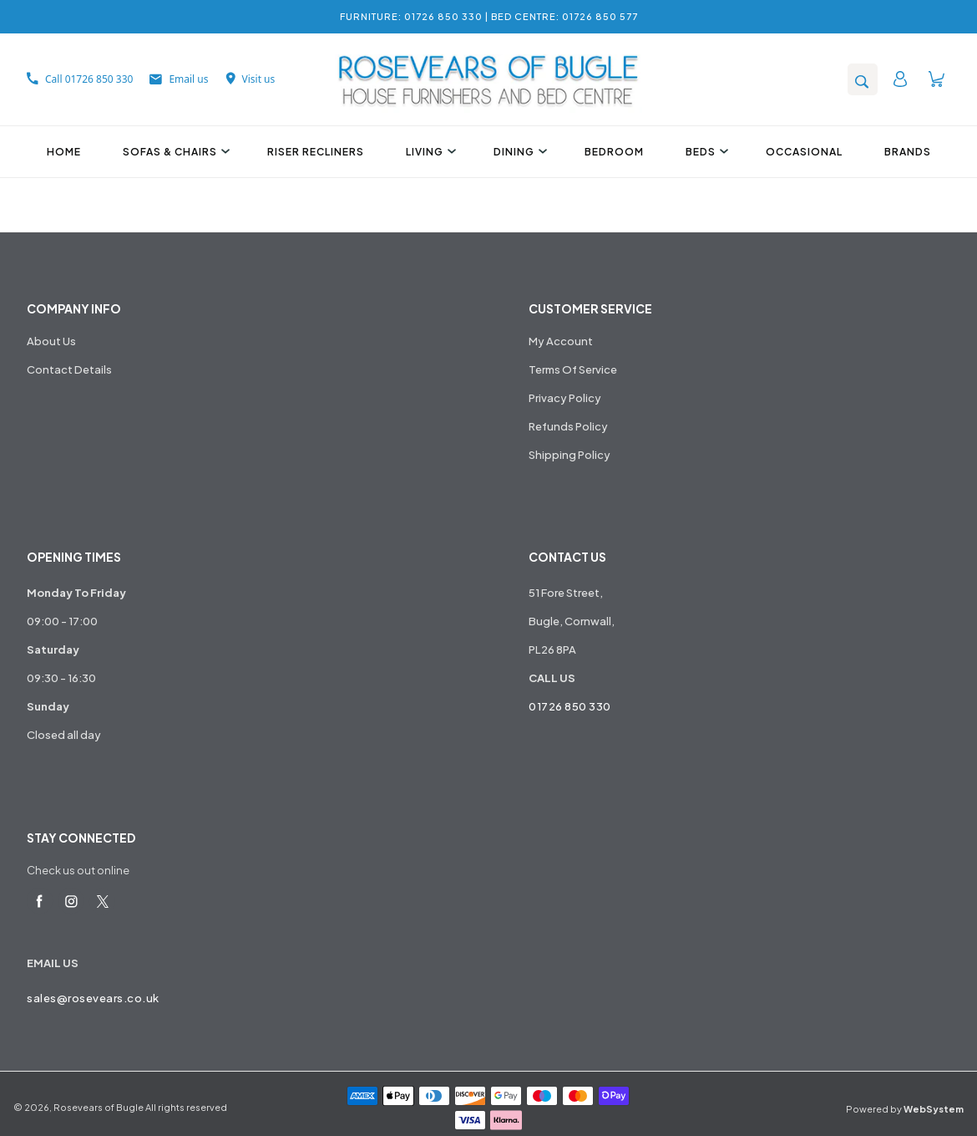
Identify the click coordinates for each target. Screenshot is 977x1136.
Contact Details (69, 369)
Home (64, 151)
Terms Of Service (573, 369)
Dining (518, 151)
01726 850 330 (570, 706)
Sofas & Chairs (174, 151)
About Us (51, 341)
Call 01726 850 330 (80, 79)
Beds (705, 151)
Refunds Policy (568, 426)
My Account (561, 341)
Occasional (804, 151)
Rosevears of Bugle (98, 1107)
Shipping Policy (569, 454)
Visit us (250, 79)
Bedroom (614, 151)
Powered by (905, 1108)
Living (429, 151)
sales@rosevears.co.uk (93, 998)
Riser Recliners (315, 151)
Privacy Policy (565, 398)
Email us (178, 79)
